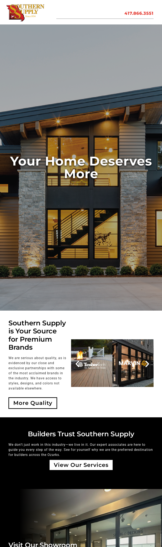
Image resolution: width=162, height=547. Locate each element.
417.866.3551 (139, 13)
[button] (77, 364)
